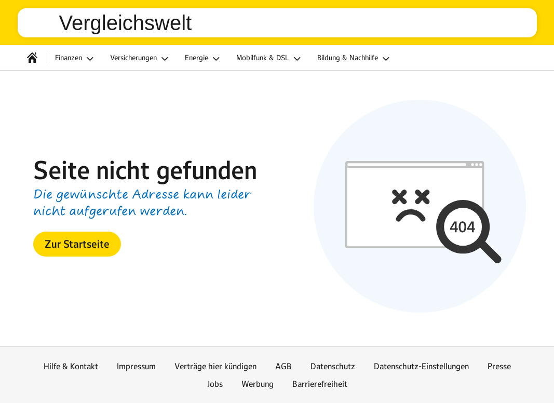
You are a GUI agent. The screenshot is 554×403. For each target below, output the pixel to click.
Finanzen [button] (76, 58)
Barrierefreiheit (319, 384)
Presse (499, 366)
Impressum (136, 366)
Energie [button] (204, 58)
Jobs (215, 384)
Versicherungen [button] (140, 58)
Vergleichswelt (125, 23)
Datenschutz (332, 366)
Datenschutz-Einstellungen (421, 366)
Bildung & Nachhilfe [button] (355, 58)
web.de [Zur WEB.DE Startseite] (42, 23)
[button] (77, 244)
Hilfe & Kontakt (71, 366)
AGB (283, 366)
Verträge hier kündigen (215, 366)
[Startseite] (32, 57)
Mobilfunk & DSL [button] (270, 58)
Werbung (257, 384)
